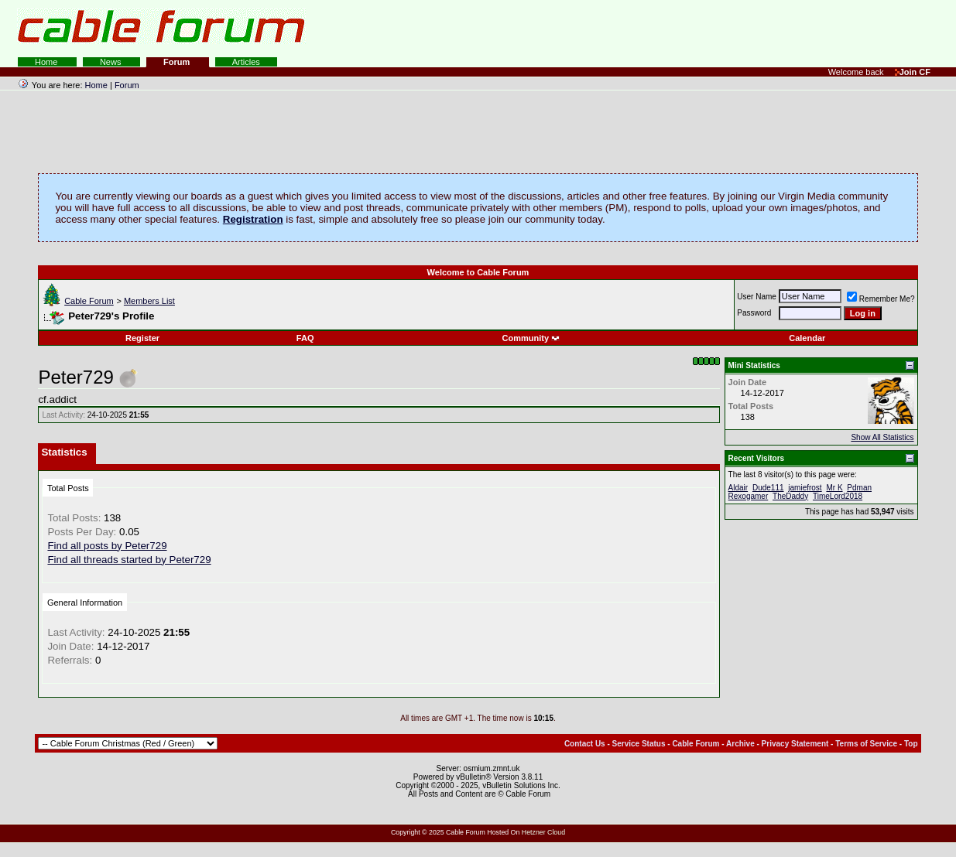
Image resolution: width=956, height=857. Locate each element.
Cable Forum (89, 301)
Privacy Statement (795, 743)
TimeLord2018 (837, 496)
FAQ (305, 338)
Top (911, 743)
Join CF (912, 72)
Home (47, 62)
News (112, 62)
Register (142, 338)
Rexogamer (748, 496)
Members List (149, 301)
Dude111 (768, 487)
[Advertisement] (767, 31)
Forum (177, 62)
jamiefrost (804, 487)
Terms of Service (866, 743)
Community (531, 338)
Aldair (738, 487)
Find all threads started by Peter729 (129, 559)
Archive (740, 743)
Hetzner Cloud (543, 832)
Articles (246, 62)
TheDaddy (790, 496)
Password (754, 313)
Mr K (834, 487)
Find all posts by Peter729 (106, 545)
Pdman (859, 487)
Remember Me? (881, 299)
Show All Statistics (882, 437)
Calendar (807, 338)
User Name (756, 296)
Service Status (639, 743)
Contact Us (584, 743)
